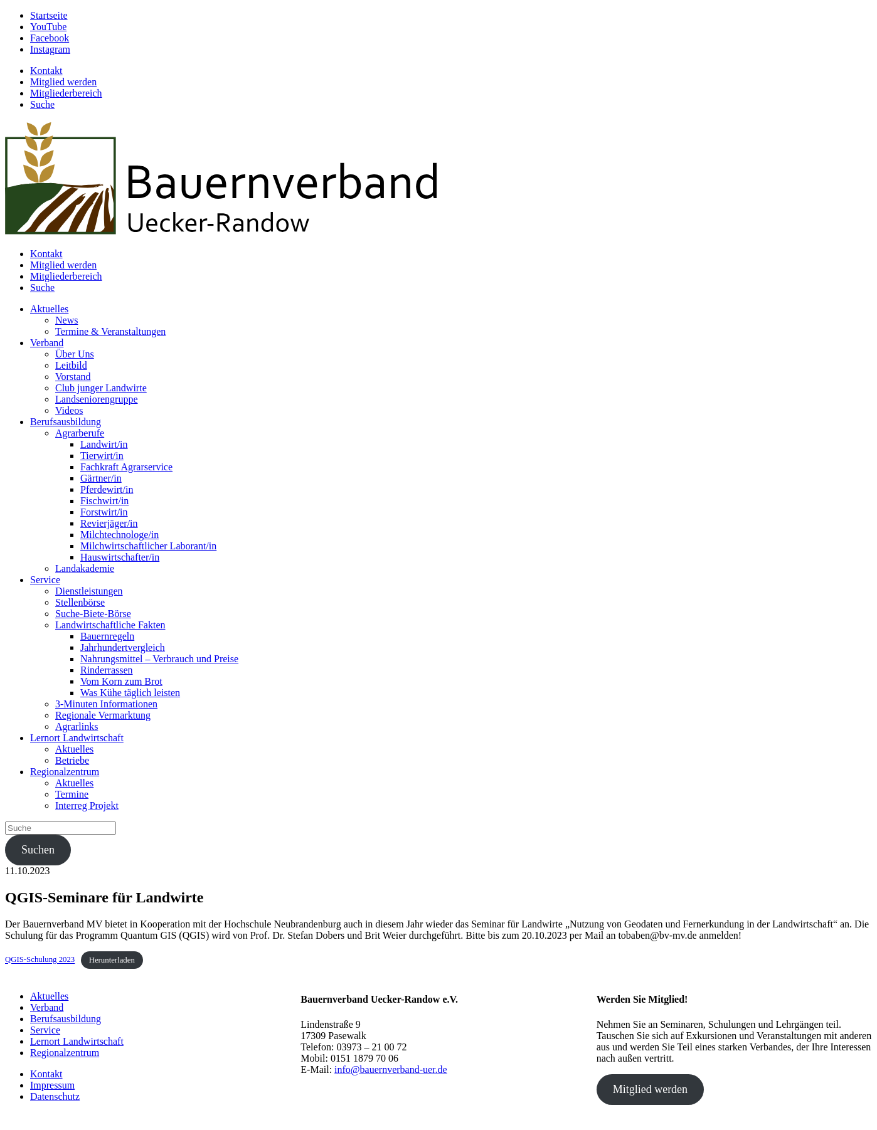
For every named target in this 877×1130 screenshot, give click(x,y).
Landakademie (84, 568)
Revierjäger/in (109, 523)
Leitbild (71, 365)
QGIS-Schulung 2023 (40, 960)
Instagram (50, 49)
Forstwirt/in (104, 512)
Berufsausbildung (65, 421)
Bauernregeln (107, 636)
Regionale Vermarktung (103, 715)
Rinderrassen (106, 670)
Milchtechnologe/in (119, 534)
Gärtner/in (101, 478)
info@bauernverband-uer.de (390, 1069)
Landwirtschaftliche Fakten (110, 625)
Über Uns (74, 354)
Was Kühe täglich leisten (130, 692)
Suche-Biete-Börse (93, 613)
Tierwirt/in (102, 455)
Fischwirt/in (104, 500)
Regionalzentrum (64, 771)
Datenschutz (55, 1096)
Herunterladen (112, 960)
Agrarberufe (79, 433)
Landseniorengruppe (96, 399)
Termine (71, 794)
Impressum (52, 1085)
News (66, 320)
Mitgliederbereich (66, 93)
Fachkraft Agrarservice (126, 467)
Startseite (49, 15)
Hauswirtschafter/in (119, 557)
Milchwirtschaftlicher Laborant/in (148, 546)
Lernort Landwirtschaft (77, 737)
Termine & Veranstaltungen (110, 331)
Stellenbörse (80, 602)
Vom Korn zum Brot (121, 681)
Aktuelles (49, 309)
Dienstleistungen (89, 591)
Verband (46, 342)
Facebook (49, 38)
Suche (42, 104)
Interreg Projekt (87, 805)
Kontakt (46, 70)
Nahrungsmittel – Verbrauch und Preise (159, 658)
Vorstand (73, 376)
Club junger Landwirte (101, 388)
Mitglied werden (63, 82)
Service (45, 579)
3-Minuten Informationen (106, 704)
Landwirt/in (104, 444)
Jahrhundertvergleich (122, 647)
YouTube (48, 26)
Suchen (38, 849)
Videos (69, 410)
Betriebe (72, 760)
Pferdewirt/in (106, 489)
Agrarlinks (76, 726)
